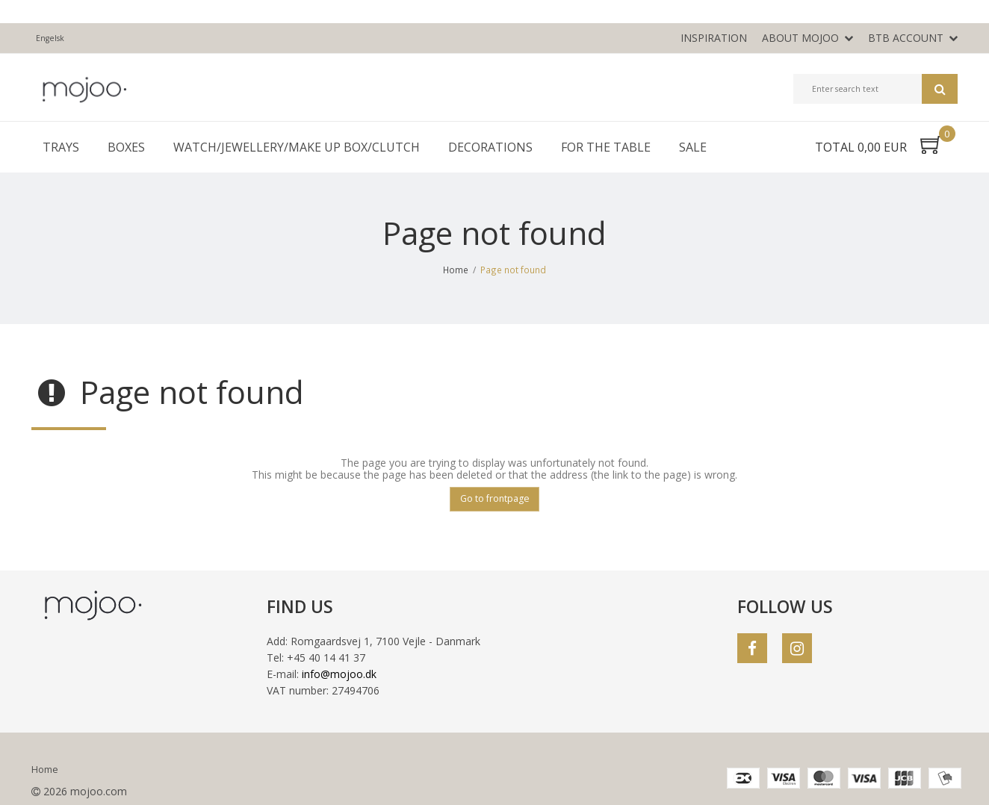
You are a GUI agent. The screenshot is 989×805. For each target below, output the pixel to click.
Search (940, 89)
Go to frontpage (495, 498)
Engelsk (50, 38)
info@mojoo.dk (339, 674)
